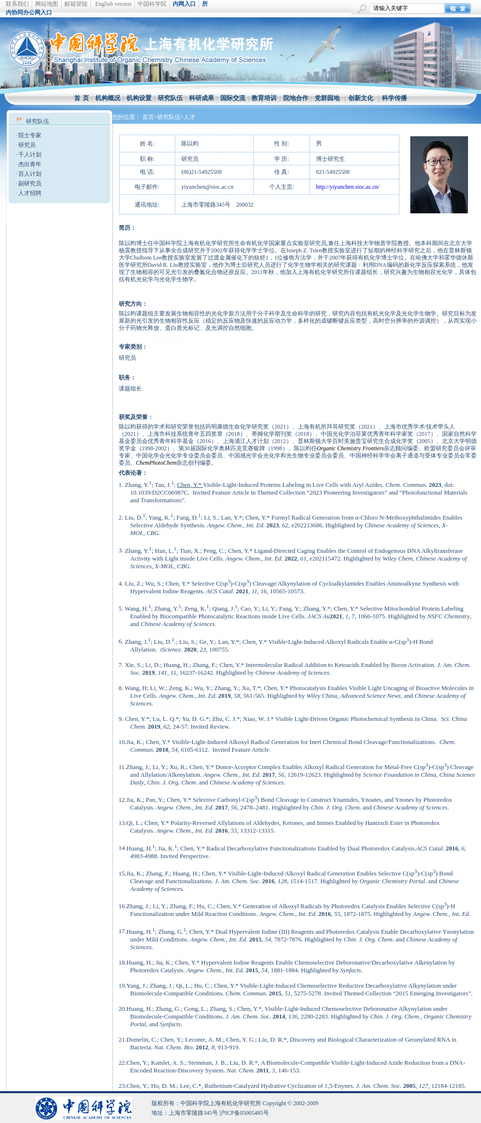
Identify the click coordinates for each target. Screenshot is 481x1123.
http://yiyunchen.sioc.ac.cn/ (348, 186)
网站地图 (46, 3)
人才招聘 (29, 193)
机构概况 (107, 98)
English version (113, 3)
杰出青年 (29, 164)
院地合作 (295, 98)
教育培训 (264, 98)
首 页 (81, 98)
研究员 (27, 145)
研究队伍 (170, 98)
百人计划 (29, 173)
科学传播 (394, 98)
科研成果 (201, 98)
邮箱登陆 (76, 3)
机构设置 (139, 98)
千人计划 (29, 154)
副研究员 (29, 183)
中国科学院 (152, 3)
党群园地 (327, 98)
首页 (148, 117)
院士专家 (29, 135)
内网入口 (184, 3)
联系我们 (17, 3)
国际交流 (232, 98)
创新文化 (360, 98)
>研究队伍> (169, 117)
